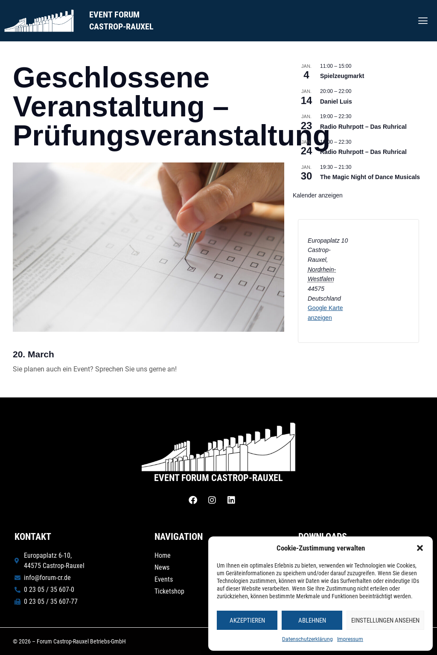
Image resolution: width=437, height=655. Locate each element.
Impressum (350, 639)
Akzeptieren (247, 620)
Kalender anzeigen (318, 195)
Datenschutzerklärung (307, 639)
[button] (420, 548)
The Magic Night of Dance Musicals (370, 177)
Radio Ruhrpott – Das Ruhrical (363, 126)
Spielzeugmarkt (342, 75)
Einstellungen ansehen (385, 620)
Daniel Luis (336, 101)
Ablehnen (312, 620)
